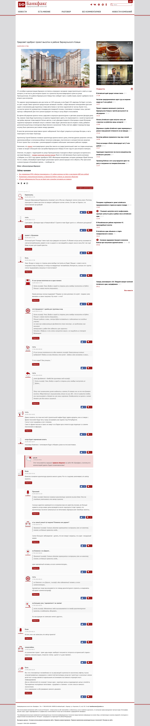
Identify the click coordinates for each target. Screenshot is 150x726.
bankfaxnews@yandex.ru (97, 706)
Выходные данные (22, 720)
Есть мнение (44, 11)
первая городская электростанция (43, 155)
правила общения (59, 463)
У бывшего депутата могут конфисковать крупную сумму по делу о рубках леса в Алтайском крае (113, 213)
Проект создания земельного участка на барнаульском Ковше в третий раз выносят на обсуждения (112, 110)
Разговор (66, 11)
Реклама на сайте (108, 720)
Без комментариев (91, 11)
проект (30, 146)
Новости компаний (122, 11)
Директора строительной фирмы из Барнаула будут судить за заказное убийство (48, 177)
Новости (22, 11)
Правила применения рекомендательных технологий (86, 720)
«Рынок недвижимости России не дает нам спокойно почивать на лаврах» (45, 179)
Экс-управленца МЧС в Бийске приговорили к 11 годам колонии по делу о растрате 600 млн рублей (54, 174)
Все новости (128, 290)
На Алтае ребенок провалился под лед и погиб (112, 137)
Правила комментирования (62, 720)
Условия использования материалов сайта (41, 720)
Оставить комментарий (85, 188)
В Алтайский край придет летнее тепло (109, 93)
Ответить (28, 209)
